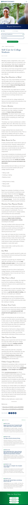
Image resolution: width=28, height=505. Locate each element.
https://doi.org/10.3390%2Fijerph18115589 (12, 409)
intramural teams (8, 199)
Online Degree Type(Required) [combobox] (7, 34)
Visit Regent (14, 502)
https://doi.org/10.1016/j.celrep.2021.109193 (13, 407)
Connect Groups (10, 355)
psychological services (10, 372)
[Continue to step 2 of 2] (12, 42)
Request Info (14, 500)
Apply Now (14, 498)
